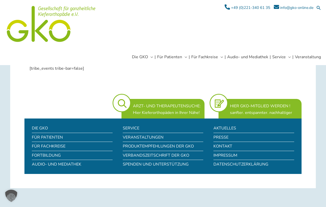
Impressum (225, 155)
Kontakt (222, 146)
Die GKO (40, 128)
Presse (220, 137)
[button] (318, 7)
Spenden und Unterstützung (156, 164)
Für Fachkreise (48, 146)
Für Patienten (47, 137)
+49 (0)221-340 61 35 (247, 7)
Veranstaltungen (143, 137)
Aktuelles (224, 128)
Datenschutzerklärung (240, 164)
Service (131, 128)
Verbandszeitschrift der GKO (156, 155)
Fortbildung (46, 155)
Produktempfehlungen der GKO (158, 146)
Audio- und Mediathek (56, 164)
